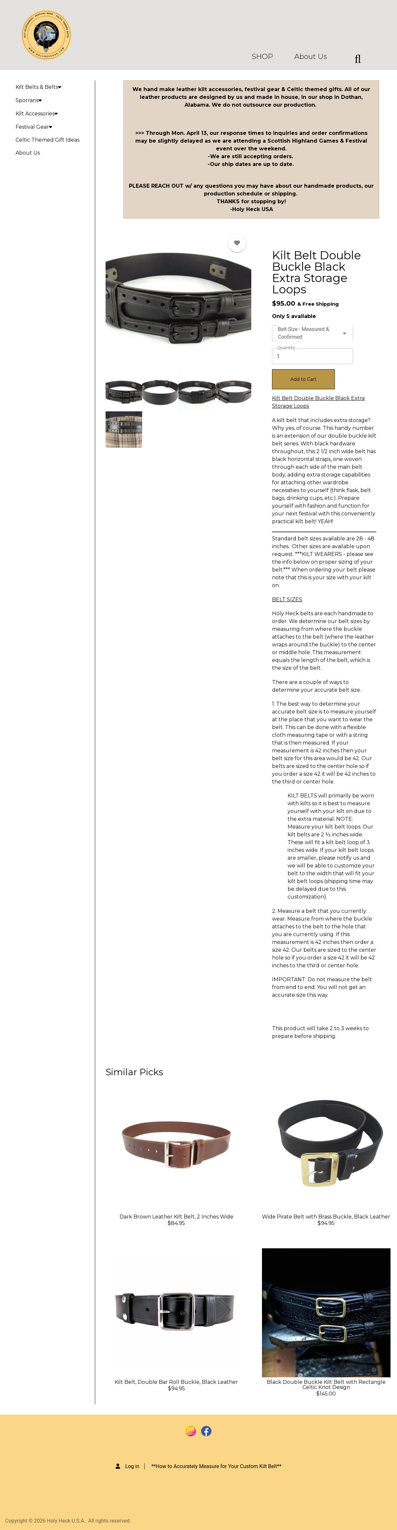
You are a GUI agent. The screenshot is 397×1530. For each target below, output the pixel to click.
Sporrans (29, 100)
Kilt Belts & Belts (38, 87)
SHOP (262, 56)
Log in (132, 1466)
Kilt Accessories (37, 114)
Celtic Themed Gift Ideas (47, 140)
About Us (310, 56)
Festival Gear (34, 127)
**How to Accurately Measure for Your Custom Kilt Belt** (216, 1466)
